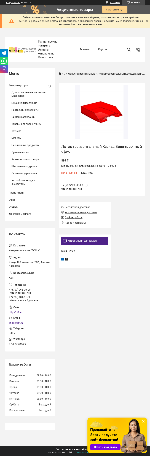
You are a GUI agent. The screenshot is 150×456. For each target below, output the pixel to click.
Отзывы (13, 206)
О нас (12, 199)
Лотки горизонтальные (81, 73)
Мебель (16, 138)
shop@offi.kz (16, 322)
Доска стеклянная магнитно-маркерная (29, 94)
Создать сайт (13, 2)
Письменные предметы (25, 145)
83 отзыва (115, 2)
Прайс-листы (16, 192)
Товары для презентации (26, 124)
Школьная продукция (24, 166)
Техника (16, 131)
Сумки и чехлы (20, 152)
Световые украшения (24, 173)
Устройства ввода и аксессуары (23, 182)
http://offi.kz (16, 312)
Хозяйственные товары (25, 159)
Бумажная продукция (24, 102)
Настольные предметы (25, 109)
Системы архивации (23, 117)
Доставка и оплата (20, 213)
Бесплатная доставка (77, 207)
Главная (85, 49)
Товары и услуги (18, 85)
